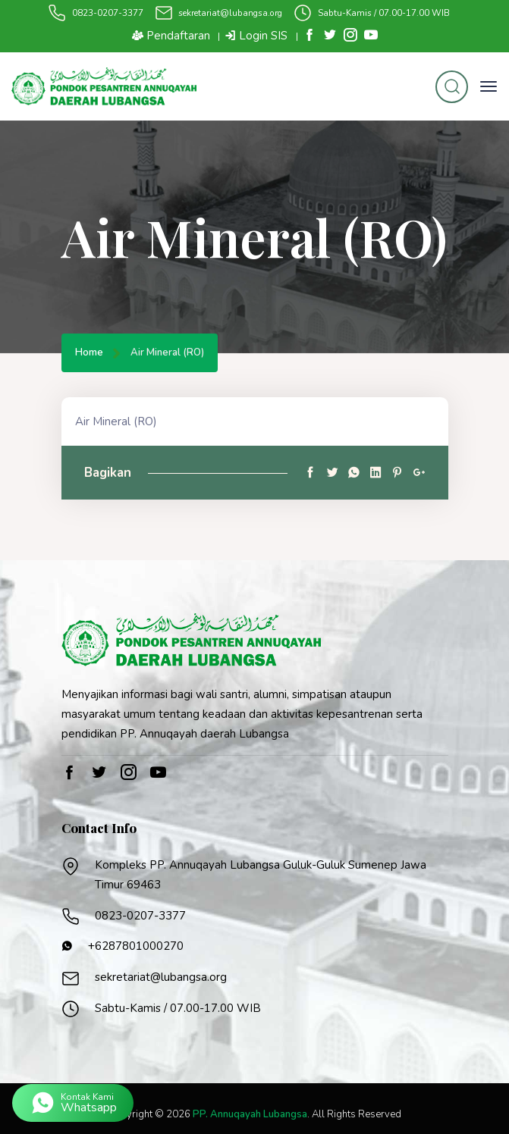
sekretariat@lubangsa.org (230, 13)
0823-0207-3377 (107, 13)
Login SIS (256, 35)
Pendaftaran (171, 35)
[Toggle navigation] (488, 86)
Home (89, 353)
